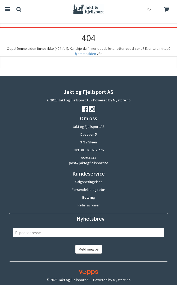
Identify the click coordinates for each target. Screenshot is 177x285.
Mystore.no (122, 100)
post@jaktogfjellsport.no (88, 163)
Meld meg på (89, 249)
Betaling (88, 197)
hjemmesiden (85, 53)
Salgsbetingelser (88, 181)
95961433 (88, 157)
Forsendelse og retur (88, 189)
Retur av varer (89, 205)
